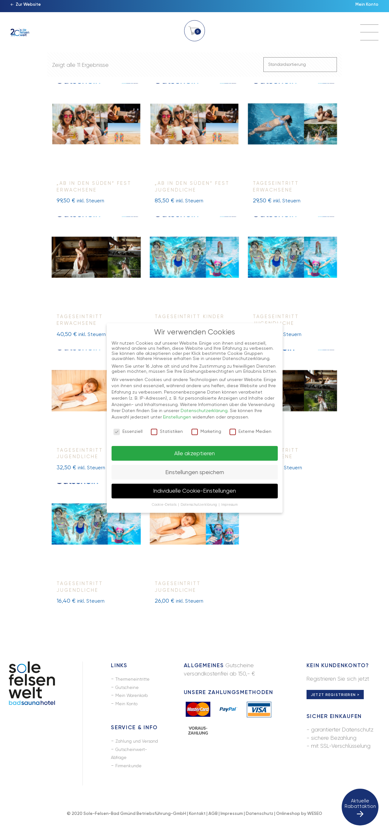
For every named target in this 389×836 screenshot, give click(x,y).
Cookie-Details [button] (164, 505)
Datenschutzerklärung (204, 410)
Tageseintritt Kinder (189, 319)
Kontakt (197, 824)
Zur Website (31, 8)
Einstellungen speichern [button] (194, 472)
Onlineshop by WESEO (299, 824)
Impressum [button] (229, 505)
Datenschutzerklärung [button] (199, 505)
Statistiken (167, 431)
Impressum (232, 824)
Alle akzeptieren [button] (194, 453)
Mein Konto (363, 8)
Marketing (206, 431)
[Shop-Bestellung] (300, 65)
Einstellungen (177, 416)
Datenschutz (259, 824)
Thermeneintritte (135, 681)
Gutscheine (129, 689)
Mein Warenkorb (135, 698)
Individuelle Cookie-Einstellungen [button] (194, 491)
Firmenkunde (131, 776)
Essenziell (128, 431)
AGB (213, 824)
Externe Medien (250, 431)
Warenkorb (194, 34)
